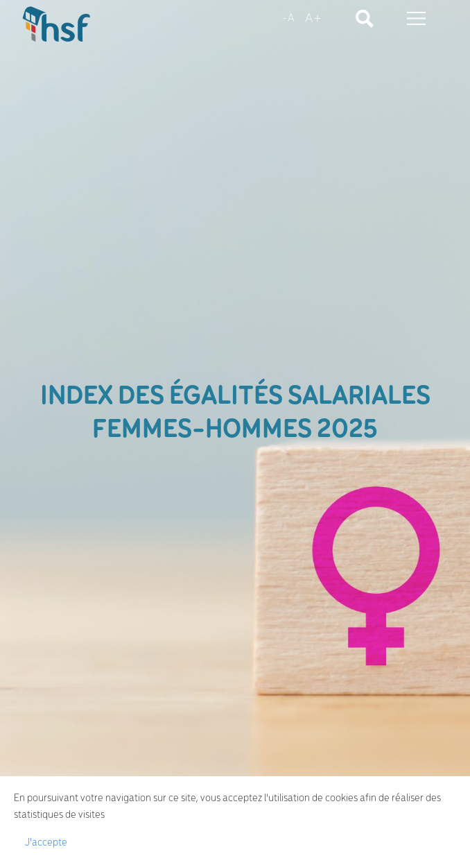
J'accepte (46, 842)
